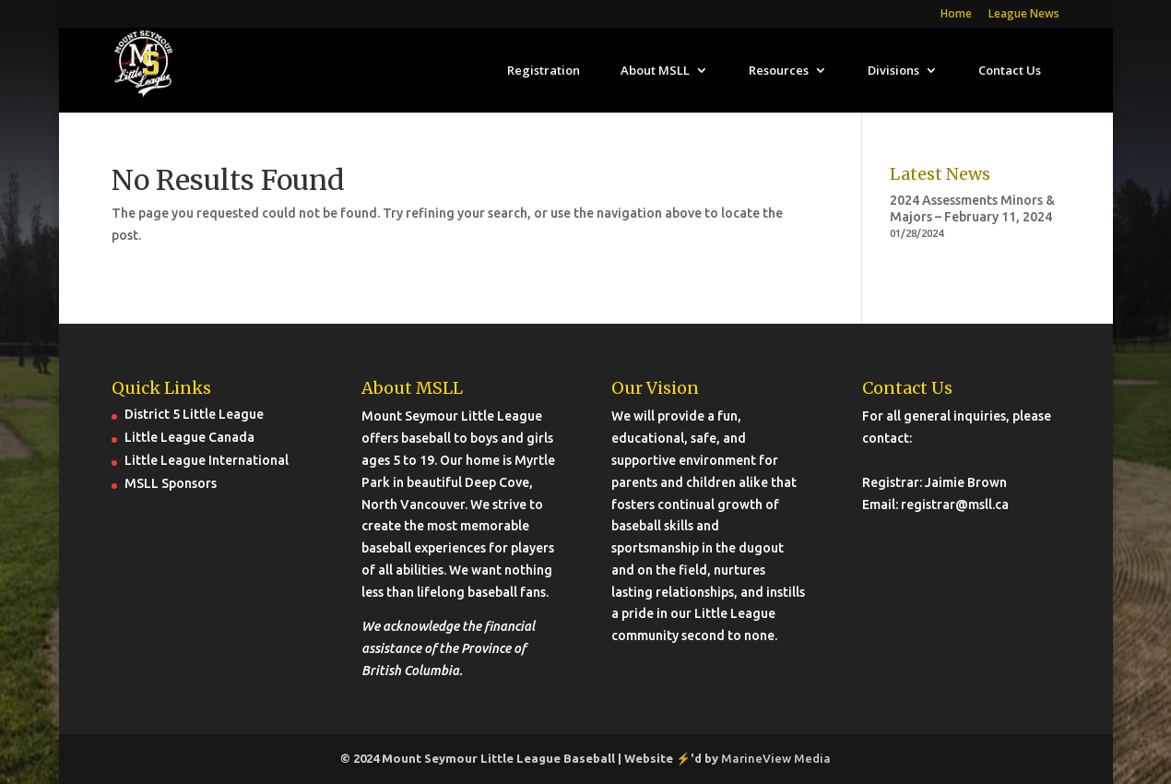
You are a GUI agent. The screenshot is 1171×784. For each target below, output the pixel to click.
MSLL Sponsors (170, 483)
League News (1023, 14)
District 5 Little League (194, 414)
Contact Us (1009, 70)
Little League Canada (189, 437)
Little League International (206, 460)
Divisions (893, 70)
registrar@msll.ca (955, 504)
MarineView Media (776, 758)
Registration (543, 70)
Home (956, 14)
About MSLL (655, 70)
